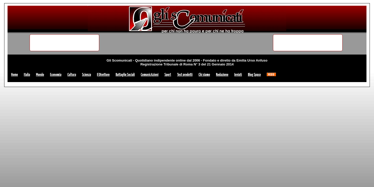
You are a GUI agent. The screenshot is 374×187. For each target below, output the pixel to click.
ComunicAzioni (149, 75)
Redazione (222, 75)
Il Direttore (103, 75)
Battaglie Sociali (125, 75)
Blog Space (254, 75)
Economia (55, 75)
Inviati (238, 75)
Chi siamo (204, 75)
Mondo (40, 75)
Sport (167, 75)
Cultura (71, 75)
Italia (27, 75)
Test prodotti (185, 75)
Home (14, 75)
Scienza (86, 75)
